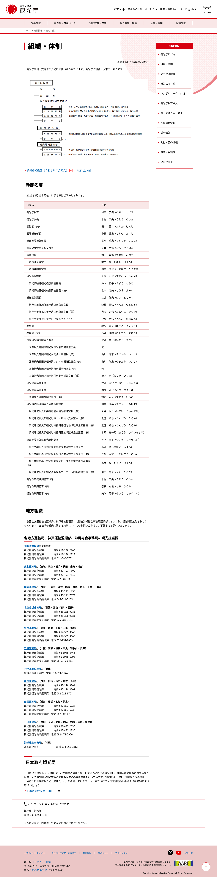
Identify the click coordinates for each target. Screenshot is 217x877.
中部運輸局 (30, 628)
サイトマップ (121, 852)
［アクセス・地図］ (42, 862)
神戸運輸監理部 (32, 669)
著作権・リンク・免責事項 (64, 852)
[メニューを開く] (207, 9)
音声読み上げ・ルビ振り (141, 9)
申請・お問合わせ (170, 9)
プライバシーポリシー (34, 852)
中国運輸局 (30, 681)
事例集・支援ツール (65, 23)
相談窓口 (87, 852)
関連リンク (103, 852)
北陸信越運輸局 (32, 607)
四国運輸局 (30, 701)
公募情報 (36, 23)
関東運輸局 (30, 587)
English (189, 9)
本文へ (117, 9)
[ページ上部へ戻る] (206, 867)
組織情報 (181, 23)
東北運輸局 (30, 566)
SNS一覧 (188, 852)
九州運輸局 (30, 722)
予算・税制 (156, 23)
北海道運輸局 (31, 546)
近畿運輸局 (30, 648)
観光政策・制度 (128, 23)
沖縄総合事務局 (32, 742)
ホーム (27, 30)
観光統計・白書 (98, 23)
